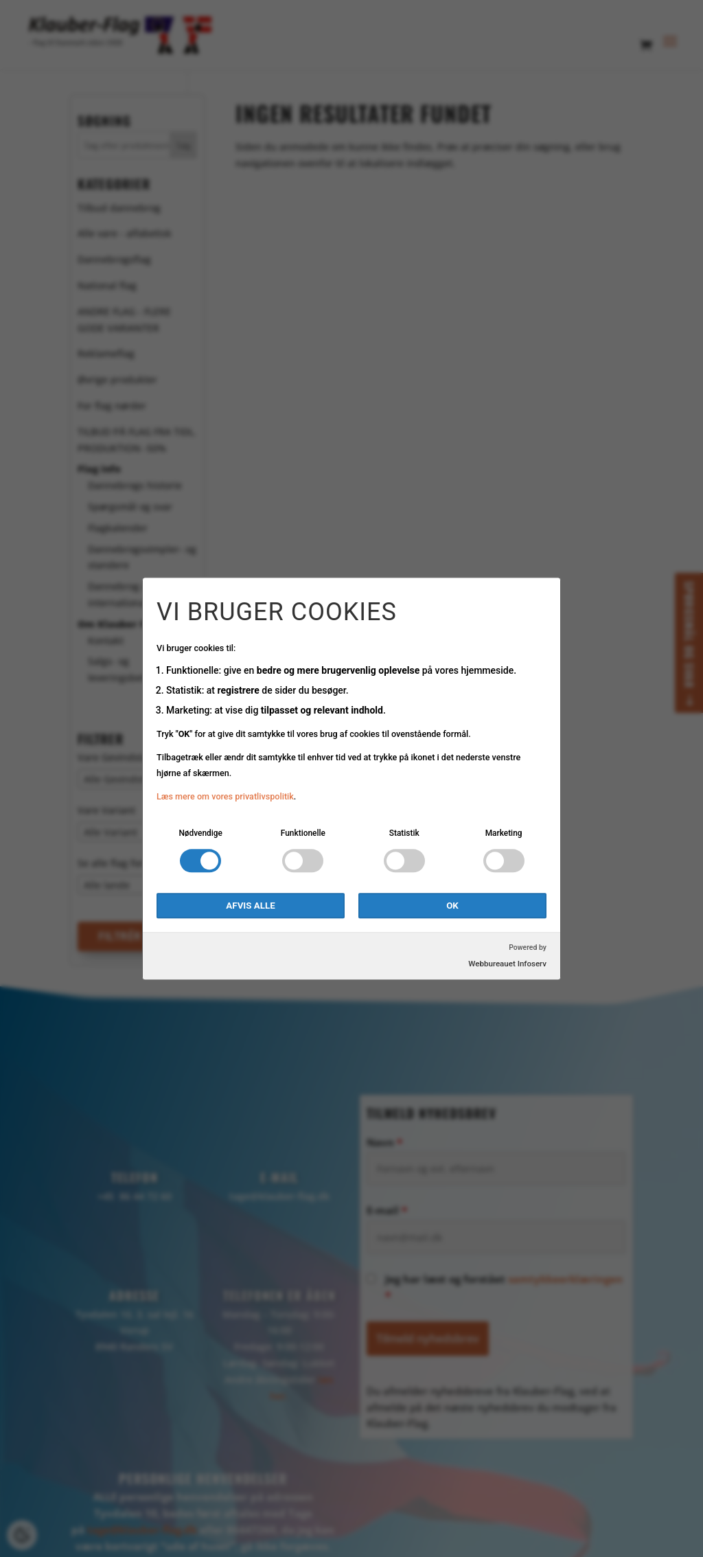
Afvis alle (250, 905)
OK (452, 905)
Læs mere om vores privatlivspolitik (225, 797)
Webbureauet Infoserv (507, 963)
